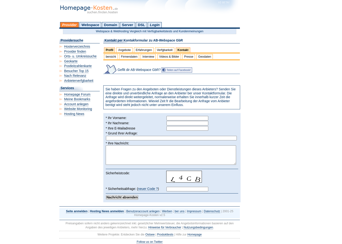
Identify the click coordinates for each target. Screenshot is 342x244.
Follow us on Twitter (149, 242)
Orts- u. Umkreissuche (80, 56)
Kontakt (182, 50)
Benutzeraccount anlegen (143, 211)
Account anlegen (76, 104)
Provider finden (75, 51)
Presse (188, 56)
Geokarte (71, 61)
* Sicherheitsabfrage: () (132, 189)
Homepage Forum (77, 94)
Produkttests (165, 234)
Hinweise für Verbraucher (164, 227)
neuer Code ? (148, 189)
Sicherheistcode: (118, 173)
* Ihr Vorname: (116, 118)
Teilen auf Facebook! (178, 70)
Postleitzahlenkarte (78, 66)
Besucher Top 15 (76, 71)
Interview (148, 56)
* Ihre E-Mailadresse (120, 128)
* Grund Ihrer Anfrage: (122, 133)
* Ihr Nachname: (117, 123)
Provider (69, 25)
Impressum (194, 211)
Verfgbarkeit (164, 50)
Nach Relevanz (75, 76)
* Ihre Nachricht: (117, 143)
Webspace (90, 25)
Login (155, 25)
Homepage (194, 234)
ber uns (179, 211)
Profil (109, 50)
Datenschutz (212, 211)
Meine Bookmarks (77, 99)
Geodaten (204, 56)
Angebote (124, 50)
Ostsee (150, 234)
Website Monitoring (78, 109)
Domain (110, 25)
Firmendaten (129, 56)
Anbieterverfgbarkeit (78, 81)
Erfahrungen (144, 50)
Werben (167, 211)
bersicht (111, 56)
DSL (141, 25)
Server (127, 25)
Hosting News (74, 114)
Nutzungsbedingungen (198, 227)
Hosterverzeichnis (77, 46)
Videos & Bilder (169, 56)
